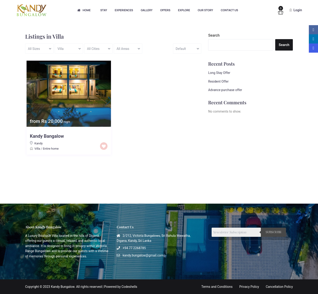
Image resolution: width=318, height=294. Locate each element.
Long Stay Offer (219, 73)
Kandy (39, 143)
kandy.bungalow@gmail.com (143, 255)
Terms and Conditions (217, 287)
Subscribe (273, 232)
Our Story (205, 10)
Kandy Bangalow (47, 136)
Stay (103, 10)
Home (84, 10)
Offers (165, 10)
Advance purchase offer (225, 90)
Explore (184, 10)
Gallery (147, 10)
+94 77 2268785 (134, 248)
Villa (37, 148)
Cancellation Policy (279, 287)
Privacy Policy (249, 287)
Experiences (124, 10)
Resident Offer (218, 81)
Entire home (51, 148)
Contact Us (229, 10)
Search (214, 35)
